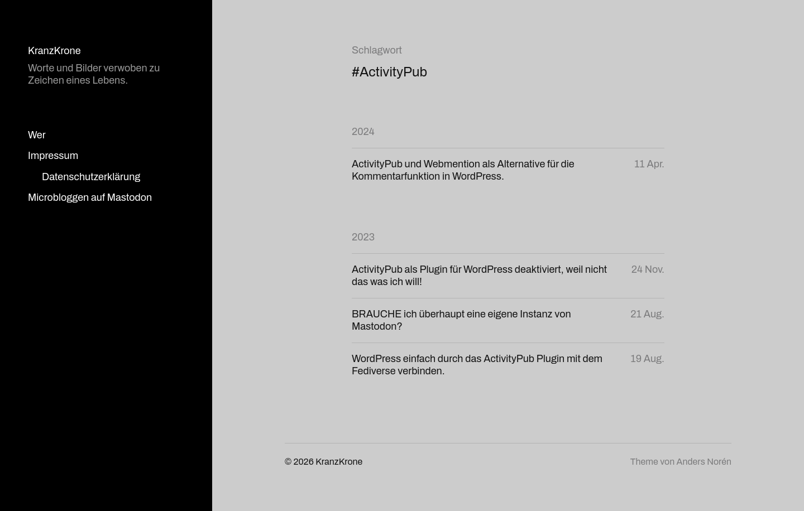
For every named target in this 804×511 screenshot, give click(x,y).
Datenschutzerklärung (91, 176)
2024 (363, 131)
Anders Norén (704, 461)
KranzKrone (54, 50)
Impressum (53, 155)
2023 (363, 237)
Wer (37, 135)
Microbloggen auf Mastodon (90, 197)
